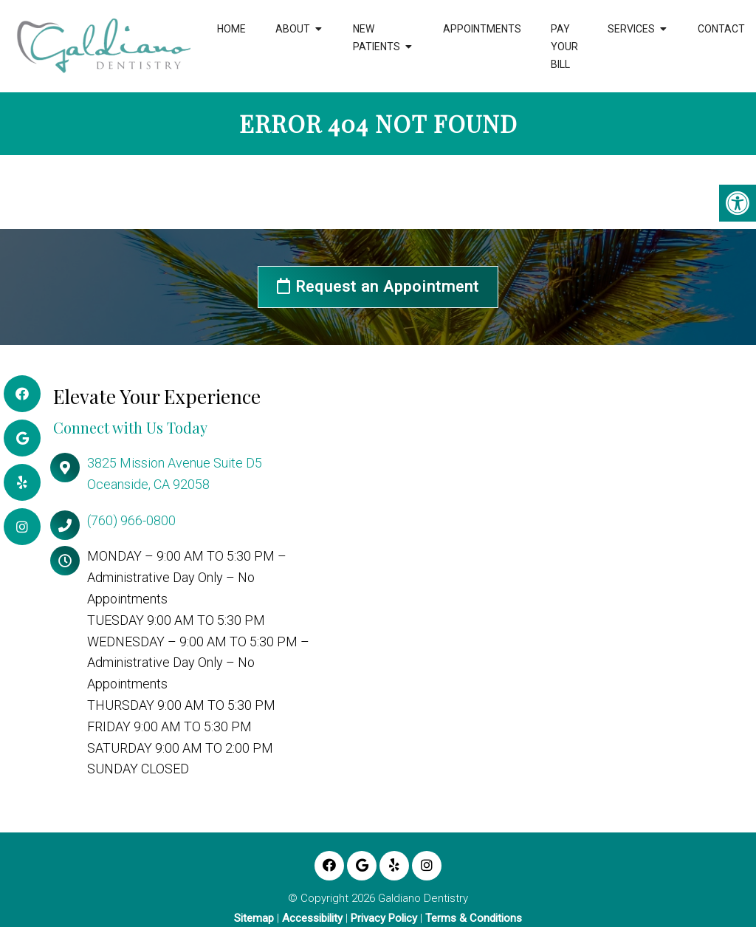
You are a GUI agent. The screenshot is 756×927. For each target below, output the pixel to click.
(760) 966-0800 (131, 520)
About (292, 29)
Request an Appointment (378, 286)
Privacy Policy (384, 918)
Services (631, 29)
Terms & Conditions (473, 918)
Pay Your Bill (564, 46)
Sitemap (254, 918)
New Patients (376, 37)
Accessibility (312, 918)
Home (231, 29)
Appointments (482, 29)
